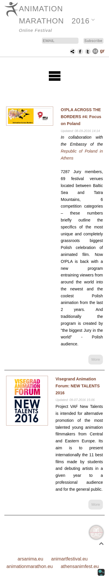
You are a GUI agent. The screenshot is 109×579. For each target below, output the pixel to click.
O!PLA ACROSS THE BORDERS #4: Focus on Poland (81, 116)
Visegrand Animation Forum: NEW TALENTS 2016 (78, 386)
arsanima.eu (30, 558)
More (95, 359)
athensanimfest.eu (80, 566)
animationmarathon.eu (29, 566)
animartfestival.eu (69, 558)
